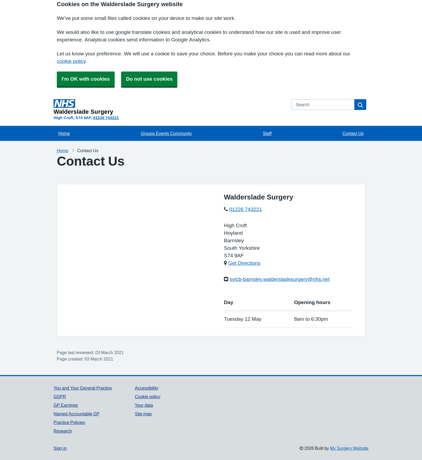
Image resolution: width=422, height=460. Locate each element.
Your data (144, 405)
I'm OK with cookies (86, 78)
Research (63, 431)
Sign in (60, 448)
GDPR (60, 396)
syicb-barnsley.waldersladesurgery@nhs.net (280, 279)
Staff (267, 133)
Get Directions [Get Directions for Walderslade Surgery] (244, 263)
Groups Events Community (166, 133)
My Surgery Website (349, 448)
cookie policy (71, 61)
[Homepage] (169, 107)
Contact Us (353, 133)
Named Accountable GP (77, 414)
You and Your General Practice (83, 388)
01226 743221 (106, 118)
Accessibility (146, 388)
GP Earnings (66, 405)
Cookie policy (147, 396)
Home (64, 133)
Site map (143, 414)
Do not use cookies (149, 78)
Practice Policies (69, 422)
